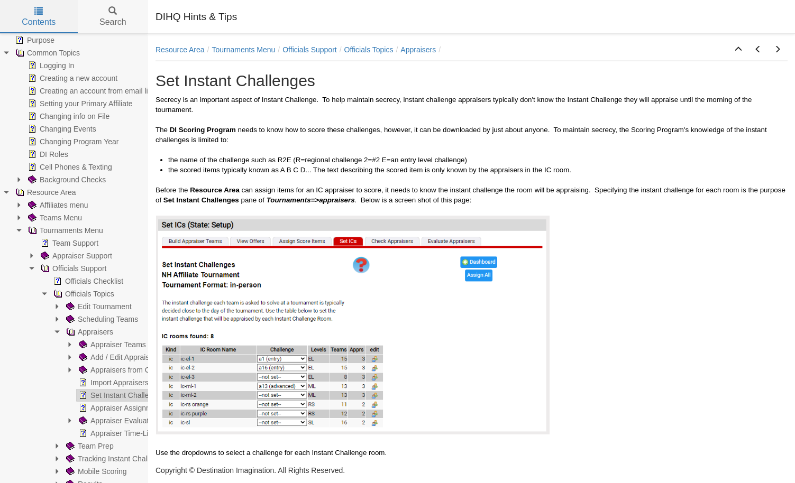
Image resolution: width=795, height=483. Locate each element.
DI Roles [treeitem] (47, 154)
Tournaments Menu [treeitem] (64, 230)
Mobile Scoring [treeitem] (95, 471)
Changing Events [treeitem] (61, 129)
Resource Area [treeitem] (44, 192)
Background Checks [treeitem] (66, 179)
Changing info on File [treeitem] (67, 116)
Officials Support (309, 49)
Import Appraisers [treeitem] (113, 382)
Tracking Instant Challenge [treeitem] (115, 458)
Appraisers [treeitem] (88, 332)
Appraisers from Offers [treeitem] (121, 370)
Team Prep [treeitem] (89, 446)
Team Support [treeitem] (68, 243)
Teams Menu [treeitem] (54, 217)
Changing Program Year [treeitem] (72, 141)
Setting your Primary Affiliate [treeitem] (79, 103)
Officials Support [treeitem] (72, 268)
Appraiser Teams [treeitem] (111, 344)
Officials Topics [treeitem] (82, 293)
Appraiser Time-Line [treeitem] (117, 433)
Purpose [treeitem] (33, 40)
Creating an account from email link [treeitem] (91, 91)
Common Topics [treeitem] (46, 53)
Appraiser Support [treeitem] (75, 255)
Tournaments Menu (244, 49)
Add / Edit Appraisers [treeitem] (118, 357)
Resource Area (180, 49)
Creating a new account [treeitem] (71, 78)
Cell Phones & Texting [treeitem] (69, 167)
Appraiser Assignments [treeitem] (121, 408)
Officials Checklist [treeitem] (87, 281)
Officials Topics (369, 49)
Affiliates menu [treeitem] (57, 205)
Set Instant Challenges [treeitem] (121, 395)
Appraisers (418, 49)
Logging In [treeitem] (50, 65)
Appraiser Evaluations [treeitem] (119, 420)
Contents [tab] (39, 16)
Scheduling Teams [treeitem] (101, 319)
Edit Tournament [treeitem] (98, 306)
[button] (738, 49)
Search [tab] (112, 16)
